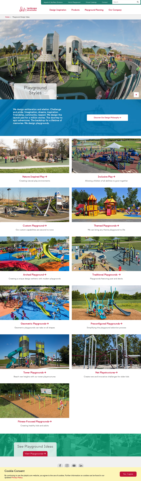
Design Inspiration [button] (57, 10)
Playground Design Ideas (21, 17)
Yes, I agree (128, 474)
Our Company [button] (115, 10)
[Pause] (136, 94)
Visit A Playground (74, 2)
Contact (105, 2)
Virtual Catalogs (91, 2)
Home (7, 17)
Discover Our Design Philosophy (106, 118)
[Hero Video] (70, 59)
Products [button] (75, 10)
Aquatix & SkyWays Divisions (53, 2)
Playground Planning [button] (94, 10)
